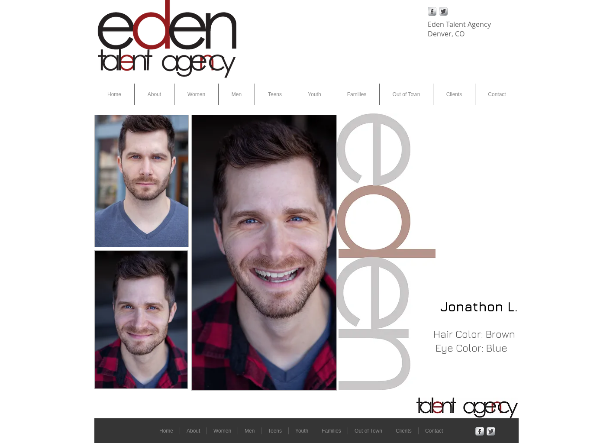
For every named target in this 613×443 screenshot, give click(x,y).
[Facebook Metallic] (432, 11)
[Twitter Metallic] (443, 11)
